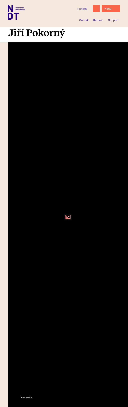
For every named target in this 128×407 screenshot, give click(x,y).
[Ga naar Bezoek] (98, 20)
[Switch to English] (82, 8)
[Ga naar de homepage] (40, 12)
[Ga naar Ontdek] (84, 20)
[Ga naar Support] (113, 20)
